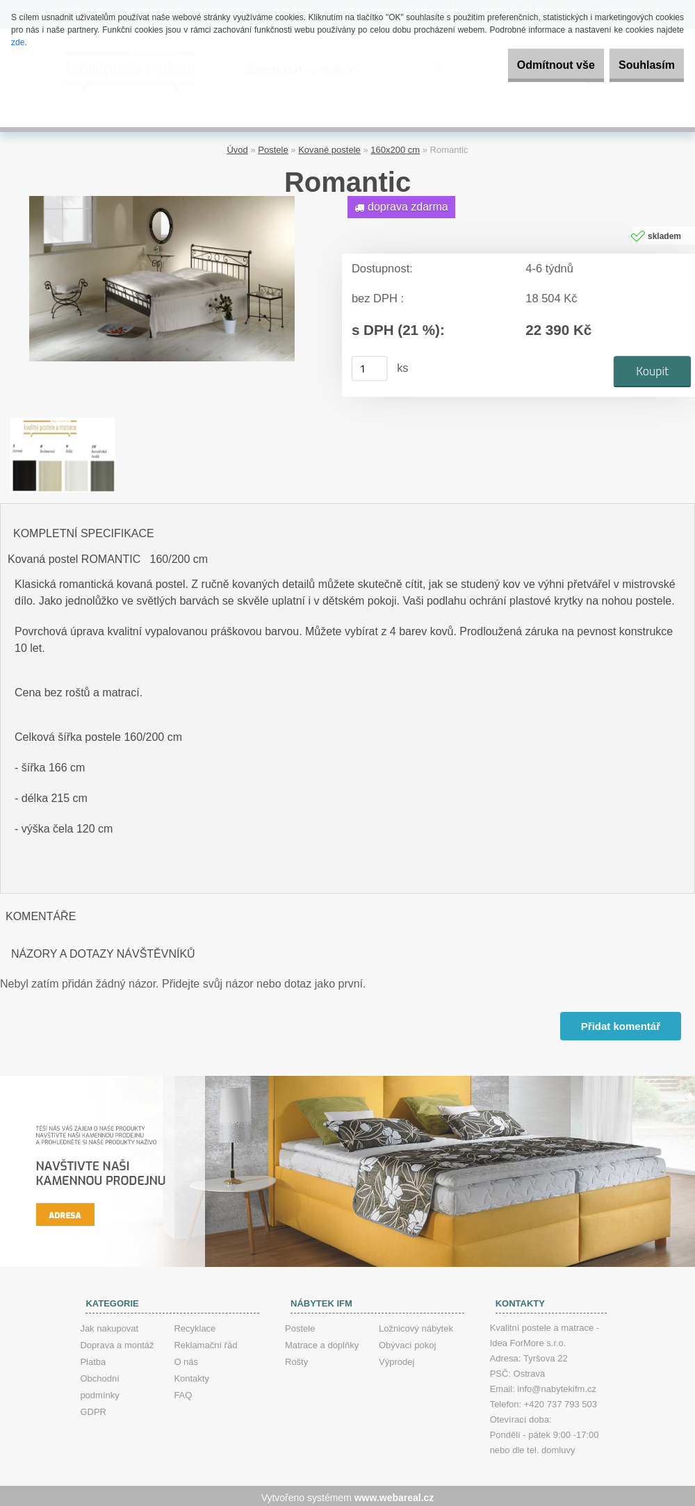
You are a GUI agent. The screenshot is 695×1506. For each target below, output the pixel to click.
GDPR (93, 1408)
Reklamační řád (205, 1341)
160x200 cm (395, 146)
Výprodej (396, 1358)
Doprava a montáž (117, 1341)
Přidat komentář (619, 1023)
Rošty (296, 1358)
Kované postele (329, 146)
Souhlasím (638, 65)
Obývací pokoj (407, 1341)
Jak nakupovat (109, 1325)
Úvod (237, 146)
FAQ (183, 1391)
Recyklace (194, 1325)
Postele (273, 146)
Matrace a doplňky (322, 1341)
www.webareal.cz (394, 1494)
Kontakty (191, 1375)
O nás (186, 1358)
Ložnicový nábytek (416, 1325)
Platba (93, 1358)
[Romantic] (162, 197)
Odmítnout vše (531, 65)
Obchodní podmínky (99, 1383)
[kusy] (370, 364)
